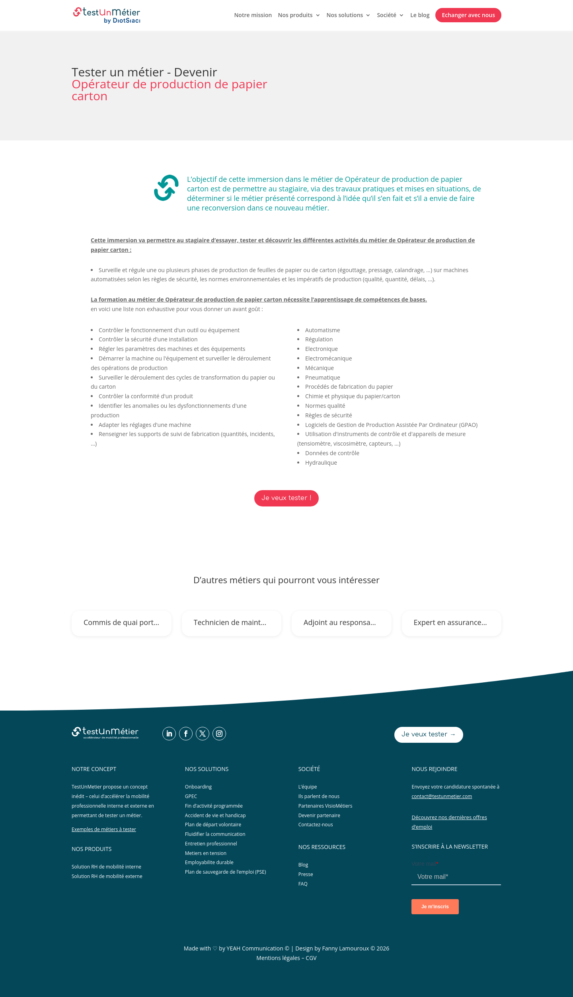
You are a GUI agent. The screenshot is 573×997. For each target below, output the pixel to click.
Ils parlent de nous (319, 796)
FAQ (303, 883)
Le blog (419, 15)
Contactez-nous (315, 824)
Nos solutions (345, 15)
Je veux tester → (428, 734)
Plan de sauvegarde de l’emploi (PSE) (225, 871)
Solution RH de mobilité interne (106, 866)
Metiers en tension (205, 853)
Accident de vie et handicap (215, 815)
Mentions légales (278, 958)
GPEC (191, 796)
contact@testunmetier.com (441, 796)
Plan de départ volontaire (213, 824)
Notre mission (253, 15)
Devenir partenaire (319, 815)
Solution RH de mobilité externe (107, 876)
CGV (311, 958)
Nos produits (295, 15)
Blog (303, 864)
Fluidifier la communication (215, 834)
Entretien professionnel (211, 843)
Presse (305, 874)
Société (386, 15)
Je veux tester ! (286, 498)
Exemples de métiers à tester (104, 829)
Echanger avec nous (468, 15)
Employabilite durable (209, 862)
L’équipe (307, 786)
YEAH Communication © (258, 948)
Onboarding (198, 786)
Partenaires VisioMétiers (325, 805)
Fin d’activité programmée (214, 805)
